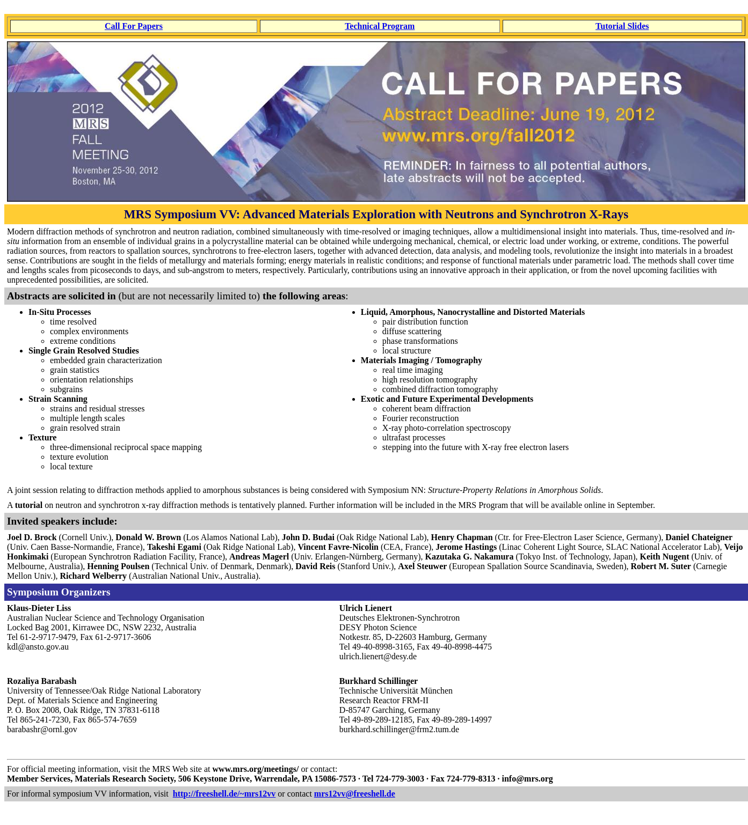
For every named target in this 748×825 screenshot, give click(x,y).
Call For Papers (134, 26)
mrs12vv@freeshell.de (354, 793)
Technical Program (380, 26)
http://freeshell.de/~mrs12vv (224, 793)
